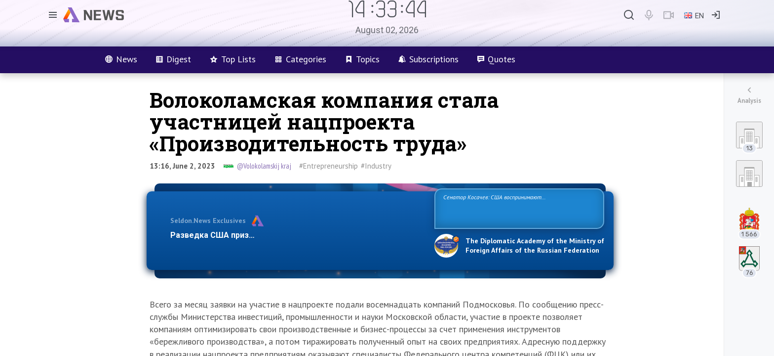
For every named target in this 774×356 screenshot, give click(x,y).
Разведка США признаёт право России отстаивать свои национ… (297, 235)
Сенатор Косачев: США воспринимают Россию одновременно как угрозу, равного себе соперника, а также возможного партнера (517, 207)
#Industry (376, 166)
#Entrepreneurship (328, 166)
